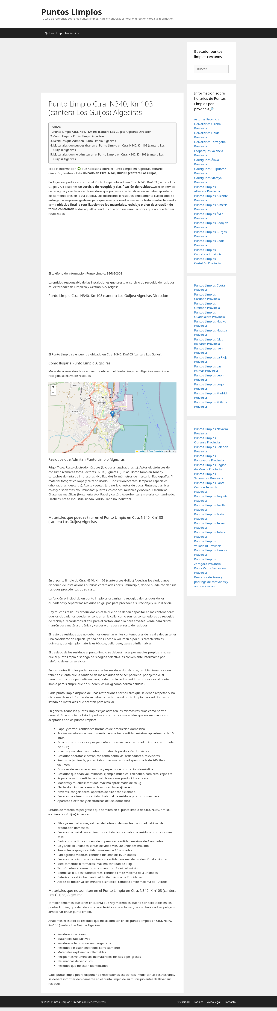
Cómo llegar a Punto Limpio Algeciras (78, 136)
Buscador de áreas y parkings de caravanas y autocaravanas (211, 581)
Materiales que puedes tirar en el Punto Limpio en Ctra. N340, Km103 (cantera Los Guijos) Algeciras (109, 148)
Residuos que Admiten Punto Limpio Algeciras (84, 141)
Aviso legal (213, 1002)
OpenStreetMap (156, 451)
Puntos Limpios (71, 11)
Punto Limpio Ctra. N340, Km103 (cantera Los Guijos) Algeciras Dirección (102, 132)
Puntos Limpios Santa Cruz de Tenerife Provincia (209, 487)
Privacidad (183, 1002)
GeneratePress (96, 1002)
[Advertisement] (112, 66)
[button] (112, 414)
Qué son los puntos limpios (62, 33)
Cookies (198, 1002)
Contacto (230, 1002)
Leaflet (140, 451)
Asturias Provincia (206, 119)
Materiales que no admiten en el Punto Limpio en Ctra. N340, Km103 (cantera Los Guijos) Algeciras (108, 157)
